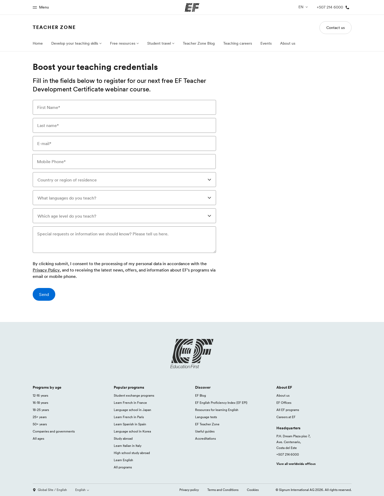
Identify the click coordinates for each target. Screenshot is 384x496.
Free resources (122, 43)
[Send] (44, 294)
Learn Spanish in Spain (130, 424)
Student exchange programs (134, 395)
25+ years (40, 417)
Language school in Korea (132, 431)
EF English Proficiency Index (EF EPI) (221, 402)
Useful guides (204, 431)
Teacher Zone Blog (199, 43)
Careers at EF (286, 417)
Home (38, 43)
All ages (38, 438)
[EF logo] (192, 353)
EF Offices (283, 402)
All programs (123, 467)
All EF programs (287, 410)
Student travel (159, 43)
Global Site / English (50, 489)
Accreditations (205, 438)
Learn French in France (130, 402)
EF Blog (200, 395)
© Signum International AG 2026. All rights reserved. (314, 489)
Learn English (123, 460)
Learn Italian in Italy (127, 445)
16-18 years (40, 402)
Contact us (335, 27)
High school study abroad (132, 453)
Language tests (206, 417)
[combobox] (124, 179)
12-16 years (40, 395)
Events (266, 43)
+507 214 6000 (287, 454)
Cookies (253, 489)
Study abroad (123, 438)
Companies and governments (54, 431)
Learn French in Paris (129, 417)
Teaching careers (237, 43)
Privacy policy (189, 489)
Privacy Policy (46, 270)
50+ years (40, 424)
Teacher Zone (54, 27)
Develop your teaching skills (74, 43)
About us (287, 43)
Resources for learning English (216, 410)
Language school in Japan (132, 410)
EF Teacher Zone (207, 424)
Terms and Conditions (222, 489)
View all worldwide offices (296, 463)
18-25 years (41, 410)
